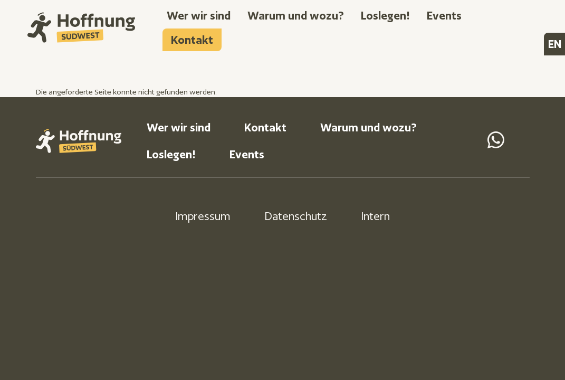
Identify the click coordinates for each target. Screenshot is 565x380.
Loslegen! (385, 15)
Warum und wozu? (295, 15)
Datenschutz (295, 216)
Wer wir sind (199, 15)
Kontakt (192, 39)
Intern (375, 216)
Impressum (203, 216)
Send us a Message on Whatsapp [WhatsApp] (495, 140)
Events (444, 15)
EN (554, 44)
